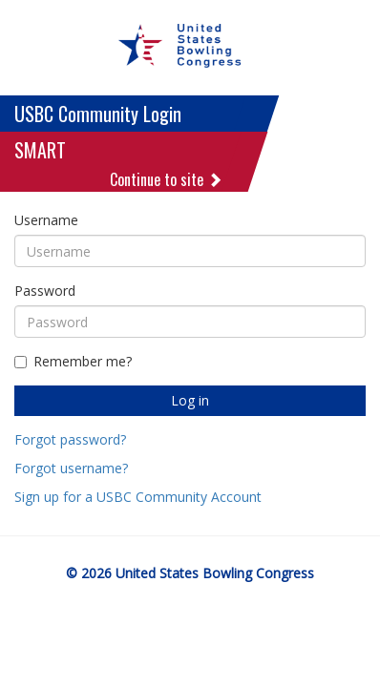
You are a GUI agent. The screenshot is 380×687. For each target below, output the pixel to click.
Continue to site (166, 179)
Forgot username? (71, 468)
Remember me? (73, 361)
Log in (190, 400)
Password (44, 290)
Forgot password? (70, 439)
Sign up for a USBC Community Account (138, 497)
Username (46, 220)
